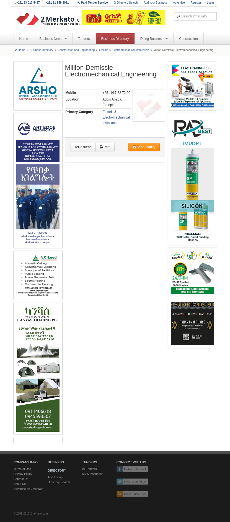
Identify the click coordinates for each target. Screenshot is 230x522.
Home (23, 39)
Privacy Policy (23, 473)
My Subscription (93, 473)
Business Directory (115, 39)
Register (196, 2)
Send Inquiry (144, 147)
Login (210, 2)
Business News (53, 39)
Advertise (179, 2)
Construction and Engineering (76, 50)
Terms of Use (22, 468)
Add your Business (155, 2)
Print (105, 147)
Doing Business (154, 39)
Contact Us (21, 478)
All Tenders (89, 468)
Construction (188, 39)
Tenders (84, 39)
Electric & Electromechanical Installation (124, 50)
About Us (20, 483)
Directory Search (126, 2)
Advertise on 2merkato (28, 488)
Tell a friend (83, 147)
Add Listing (55, 477)
